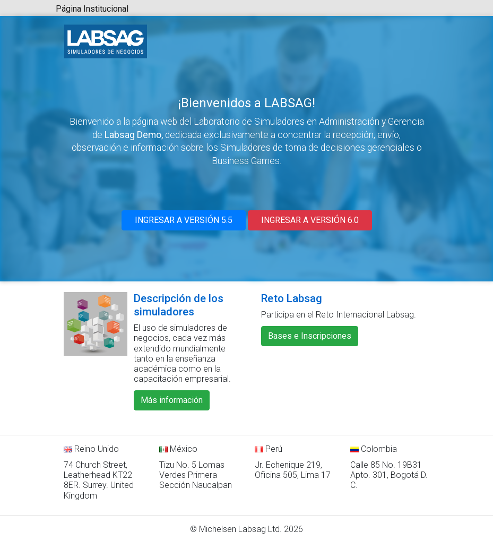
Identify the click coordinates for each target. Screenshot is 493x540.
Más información (172, 400)
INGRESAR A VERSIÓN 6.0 (310, 220)
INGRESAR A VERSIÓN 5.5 (183, 220)
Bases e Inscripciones (309, 336)
